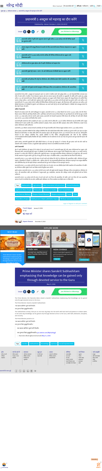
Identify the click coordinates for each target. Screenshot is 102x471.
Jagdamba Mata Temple (24, 190)
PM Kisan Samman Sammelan (70, 199)
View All (31, 257)
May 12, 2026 (46, 335)
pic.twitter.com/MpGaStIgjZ (46, 332)
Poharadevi (38, 190)
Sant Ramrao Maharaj (23, 194)
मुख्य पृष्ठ (3, 11)
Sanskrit (24, 343)
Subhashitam (34, 343)
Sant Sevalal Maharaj (66, 190)
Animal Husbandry (73, 185)
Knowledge (45, 343)
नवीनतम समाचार (12, 11)
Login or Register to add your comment (75, 203)
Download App (84, 260)
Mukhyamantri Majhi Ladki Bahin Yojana (44, 199)
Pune (75, 194)
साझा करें (27, 214)
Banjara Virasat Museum (41, 194)
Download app (5, 467)
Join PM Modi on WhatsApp (70, 31)
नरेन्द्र (14, 5)
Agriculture (37, 185)
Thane (69, 194)
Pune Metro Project (22, 199)
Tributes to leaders (50, 190)
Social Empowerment (66, 343)
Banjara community (58, 194)
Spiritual (54, 343)
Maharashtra (26, 185)
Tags (18, 185)
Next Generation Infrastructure (53, 185)
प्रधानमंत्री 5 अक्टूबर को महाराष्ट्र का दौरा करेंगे (30, 11)
